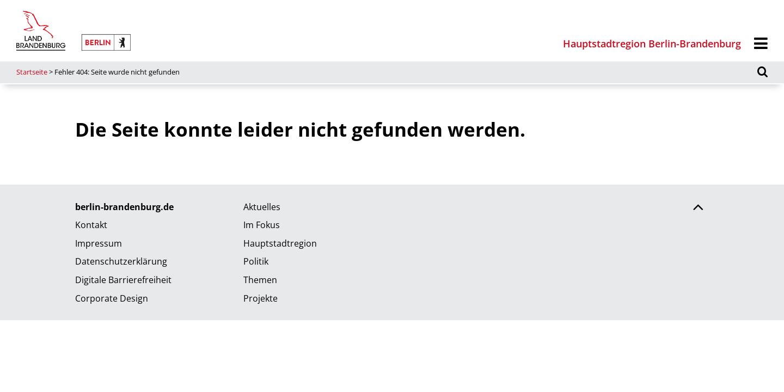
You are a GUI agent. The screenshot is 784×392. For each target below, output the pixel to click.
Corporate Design (111, 298)
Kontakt (91, 225)
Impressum (98, 243)
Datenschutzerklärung (121, 261)
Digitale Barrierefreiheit (123, 280)
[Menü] (761, 44)
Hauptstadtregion (280, 243)
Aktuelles (261, 207)
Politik (255, 261)
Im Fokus (261, 225)
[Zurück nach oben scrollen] (698, 208)
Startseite (31, 72)
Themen (260, 280)
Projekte (260, 298)
